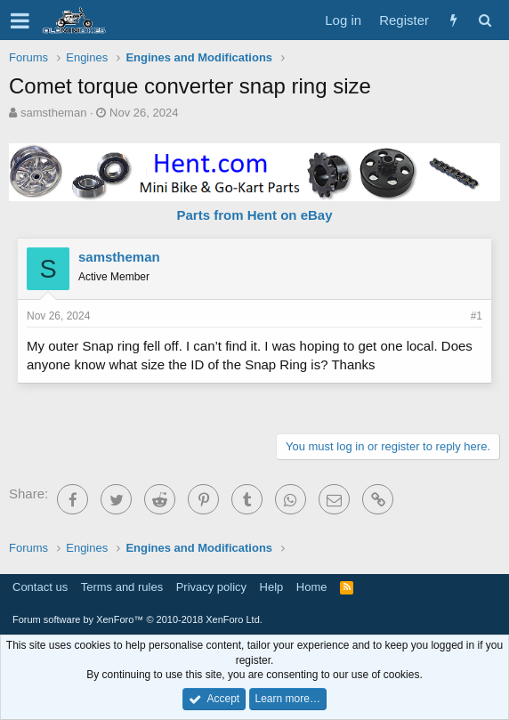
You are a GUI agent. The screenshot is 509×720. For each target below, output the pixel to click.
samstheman (53, 112)
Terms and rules (122, 587)
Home (311, 587)
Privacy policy (211, 587)
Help (272, 587)
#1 (476, 316)
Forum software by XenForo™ (137, 619)
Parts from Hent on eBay (254, 214)
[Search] (484, 20)
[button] (20, 20)
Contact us (40, 587)
